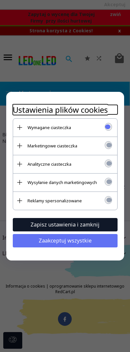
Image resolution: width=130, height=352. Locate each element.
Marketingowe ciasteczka (52, 146)
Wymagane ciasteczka (49, 127)
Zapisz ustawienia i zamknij (65, 224)
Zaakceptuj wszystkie (65, 240)
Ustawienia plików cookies (60, 109)
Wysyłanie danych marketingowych (62, 182)
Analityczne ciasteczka (49, 164)
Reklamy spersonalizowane (55, 201)
